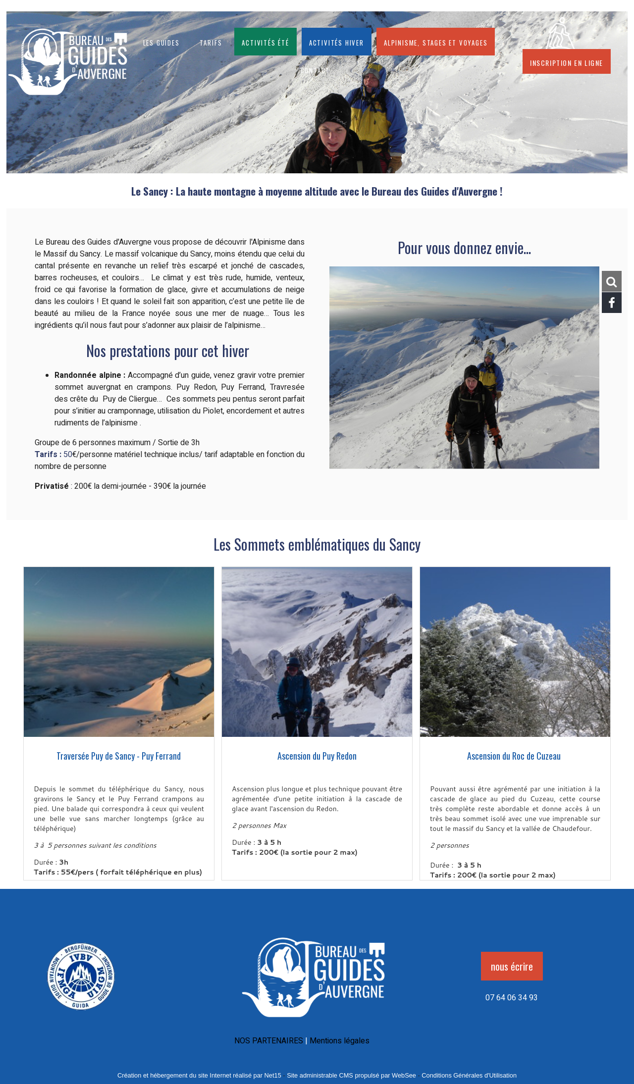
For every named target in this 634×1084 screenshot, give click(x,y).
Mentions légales (340, 1041)
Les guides (161, 41)
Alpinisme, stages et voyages (435, 41)
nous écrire (512, 966)
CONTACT (315, 69)
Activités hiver (336, 41)
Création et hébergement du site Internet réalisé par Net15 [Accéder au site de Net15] (199, 1075)
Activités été (265, 41)
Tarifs (211, 41)
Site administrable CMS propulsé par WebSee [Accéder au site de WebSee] (351, 1075)
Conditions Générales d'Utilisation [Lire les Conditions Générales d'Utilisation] (469, 1075)
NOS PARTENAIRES (268, 1041)
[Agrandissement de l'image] (81, 1014)
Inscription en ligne (566, 61)
